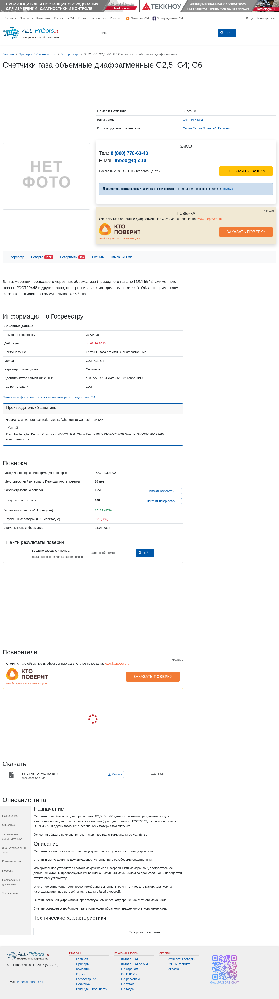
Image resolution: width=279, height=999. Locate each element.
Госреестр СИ (64, 18)
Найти (145, 552)
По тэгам (127, 984)
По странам (129, 969)
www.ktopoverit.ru (209, 219)
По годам (127, 989)
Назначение (10, 815)
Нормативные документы (11, 882)
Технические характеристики (12, 836)
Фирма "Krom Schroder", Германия (207, 128)
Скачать (98, 257)
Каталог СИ (129, 959)
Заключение (10, 893)
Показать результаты (161, 490)
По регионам (130, 979)
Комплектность (12, 861)
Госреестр (17, 257)
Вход (249, 18)
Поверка (42, 257)
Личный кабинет (178, 964)
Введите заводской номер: (51, 550)
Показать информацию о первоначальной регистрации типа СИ (49, 397)
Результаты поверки (91, 18)
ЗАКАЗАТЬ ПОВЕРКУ (245, 232)
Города (81, 974)
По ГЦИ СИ (129, 974)
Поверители (72, 257)
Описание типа (121, 257)
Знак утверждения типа (14, 850)
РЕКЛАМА (268, 211)
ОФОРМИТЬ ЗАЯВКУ (245, 171)
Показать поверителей (161, 501)
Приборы (26, 18)
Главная (10, 18)
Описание (8, 825)
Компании (43, 18)
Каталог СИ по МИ (134, 964)
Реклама (116, 18)
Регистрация (266, 18)
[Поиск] (154, 33)
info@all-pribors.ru (30, 982)
